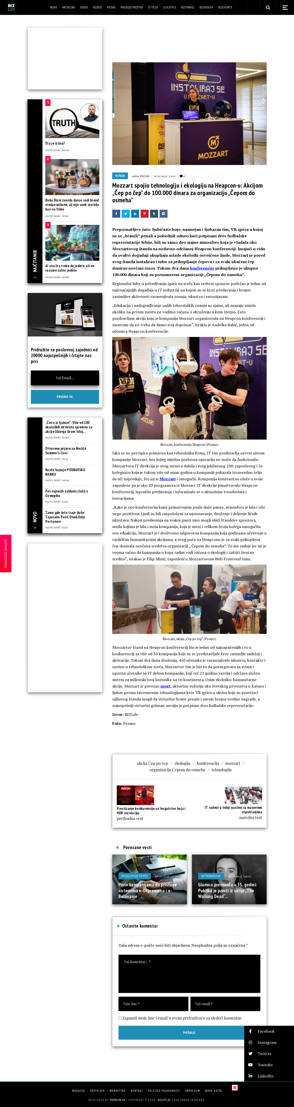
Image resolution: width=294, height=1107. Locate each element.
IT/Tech (120, 176)
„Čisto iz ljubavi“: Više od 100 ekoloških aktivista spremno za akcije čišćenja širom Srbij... (68, 427)
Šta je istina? (55, 143)
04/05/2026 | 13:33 (56, 527)
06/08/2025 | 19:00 (239, 876)
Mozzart (168, 479)
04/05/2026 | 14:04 (57, 480)
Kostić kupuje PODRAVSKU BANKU (65, 472)
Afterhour (211, 876)
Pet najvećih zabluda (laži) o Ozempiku (66, 493)
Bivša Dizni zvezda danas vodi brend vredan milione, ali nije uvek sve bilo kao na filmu (72, 204)
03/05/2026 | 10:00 (57, 150)
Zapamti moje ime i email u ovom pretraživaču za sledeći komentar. (182, 1018)
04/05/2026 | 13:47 (56, 501)
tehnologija (222, 769)
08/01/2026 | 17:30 (166, 876)
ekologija (182, 763)
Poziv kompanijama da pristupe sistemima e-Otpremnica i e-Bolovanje (147, 890)
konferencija (208, 763)
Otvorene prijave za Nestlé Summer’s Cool (65, 450)
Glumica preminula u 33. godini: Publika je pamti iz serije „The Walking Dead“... (227, 890)
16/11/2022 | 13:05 (164, 176)
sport (165, 686)
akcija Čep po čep (152, 763)
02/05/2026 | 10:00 (57, 277)
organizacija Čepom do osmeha (177, 769)
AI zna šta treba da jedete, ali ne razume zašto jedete (69, 268)
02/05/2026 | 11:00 (57, 216)
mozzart (232, 763)
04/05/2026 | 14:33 (56, 458)
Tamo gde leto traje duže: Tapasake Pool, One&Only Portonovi (65, 517)
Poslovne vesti (134, 876)
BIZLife (145, 176)
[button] (269, 1031)
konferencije (202, 268)
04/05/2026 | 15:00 (57, 437)
